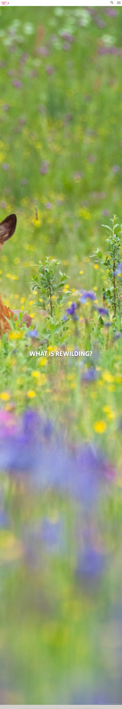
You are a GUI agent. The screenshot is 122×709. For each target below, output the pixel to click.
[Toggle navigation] (119, 3)
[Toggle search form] (111, 2)
